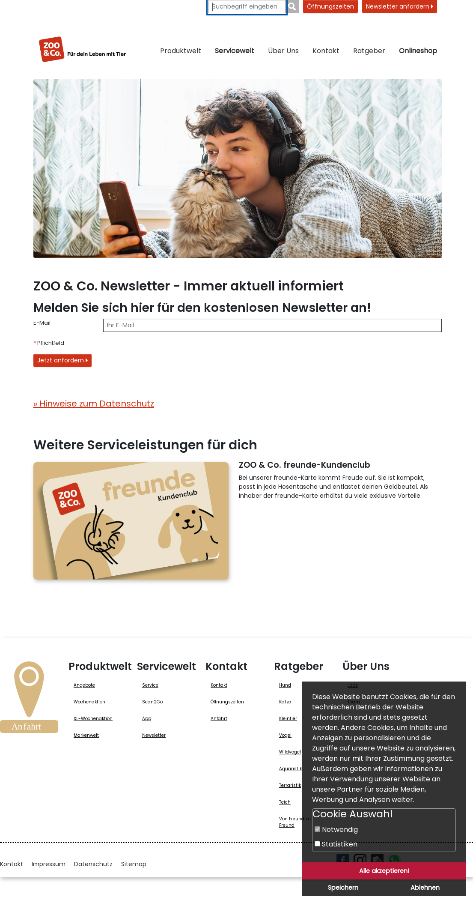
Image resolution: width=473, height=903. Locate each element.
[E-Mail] (272, 325)
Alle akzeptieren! (384, 871)
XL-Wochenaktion (93, 718)
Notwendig (336, 829)
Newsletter (154, 735)
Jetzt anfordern (62, 360)
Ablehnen (425, 887)
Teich (285, 802)
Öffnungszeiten (330, 6)
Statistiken (336, 844)
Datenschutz (93, 864)
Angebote (84, 685)
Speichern (343, 887)
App (146, 718)
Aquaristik (290, 768)
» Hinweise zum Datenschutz (93, 404)
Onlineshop (418, 51)
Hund (285, 685)
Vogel (285, 735)
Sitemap (133, 864)
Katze (285, 702)
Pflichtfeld (48, 343)
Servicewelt (234, 51)
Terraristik (290, 785)
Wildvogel (290, 752)
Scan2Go (152, 702)
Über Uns (283, 51)
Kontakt (325, 51)
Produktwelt (180, 51)
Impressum (48, 864)
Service (150, 685)
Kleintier (288, 718)
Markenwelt (86, 735)
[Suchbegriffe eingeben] (247, 6)
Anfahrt (219, 718)
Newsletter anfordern (399, 6)
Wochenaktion (89, 702)
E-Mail (42, 323)
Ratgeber (369, 51)
